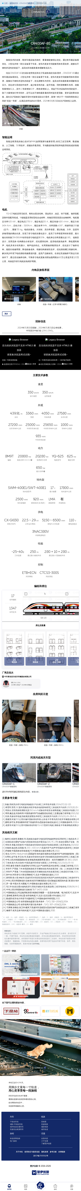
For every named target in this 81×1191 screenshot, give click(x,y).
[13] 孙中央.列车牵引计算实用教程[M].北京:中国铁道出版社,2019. (30, 875)
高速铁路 (44, 1128)
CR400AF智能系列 (26, 3)
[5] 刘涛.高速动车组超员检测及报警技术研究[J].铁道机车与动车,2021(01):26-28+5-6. (39, 816)
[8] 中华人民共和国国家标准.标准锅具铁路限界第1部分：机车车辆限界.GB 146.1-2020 (40, 860)
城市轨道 (44, 1133)
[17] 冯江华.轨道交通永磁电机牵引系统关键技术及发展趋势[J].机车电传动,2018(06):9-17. (41, 886)
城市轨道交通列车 (17, 1130)
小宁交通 (44, 1145)
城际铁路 (44, 1130)
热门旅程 (13, 1145)
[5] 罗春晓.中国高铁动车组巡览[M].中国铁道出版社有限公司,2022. (31, 851)
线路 (26, 1187)
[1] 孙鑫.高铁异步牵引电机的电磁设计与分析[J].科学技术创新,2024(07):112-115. (36, 804)
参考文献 (53, 1155)
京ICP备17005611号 (40, 1159)
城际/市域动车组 (16, 1128)
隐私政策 (44, 1155)
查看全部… (36, 792)
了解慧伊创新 (46, 1147)
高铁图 (43, 1125)
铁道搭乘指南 (15, 1142)
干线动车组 (14, 1125)
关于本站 (36, 948)
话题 (72, 1187)
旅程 (55, 1187)
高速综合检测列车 (17, 1133)
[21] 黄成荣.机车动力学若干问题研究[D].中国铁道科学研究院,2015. (31, 898)
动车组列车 (13, 3)
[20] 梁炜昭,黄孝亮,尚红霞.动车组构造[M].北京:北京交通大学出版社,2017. (34, 895)
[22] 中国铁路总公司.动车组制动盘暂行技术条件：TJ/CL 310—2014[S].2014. (35, 901)
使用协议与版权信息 (32, 1155)
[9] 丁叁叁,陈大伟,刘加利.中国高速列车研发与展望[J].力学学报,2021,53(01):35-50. (38, 863)
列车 (12, 1120)
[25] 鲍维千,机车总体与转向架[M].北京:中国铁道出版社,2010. (28, 910)
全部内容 (44, 1142)
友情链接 (61, 1155)
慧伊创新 (34, 1170)
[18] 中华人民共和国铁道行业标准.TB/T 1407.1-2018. (25, 889)
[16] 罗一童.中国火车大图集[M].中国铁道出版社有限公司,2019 (29, 883)
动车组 (9, 1187)
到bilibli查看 (30, 364)
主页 (5, 3)
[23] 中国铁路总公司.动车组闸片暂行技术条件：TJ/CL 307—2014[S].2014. (34, 904)
